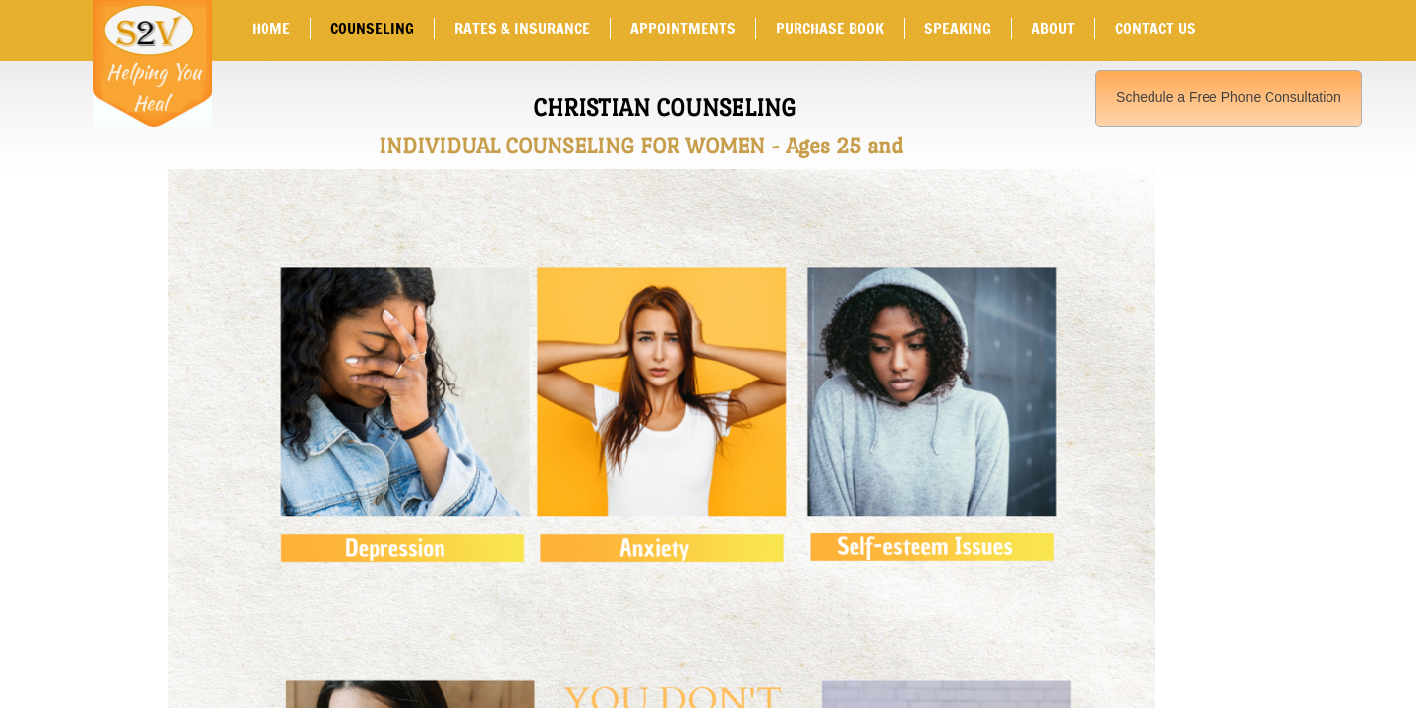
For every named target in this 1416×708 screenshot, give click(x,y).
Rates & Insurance (522, 28)
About (1053, 28)
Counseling (372, 28)
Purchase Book (830, 28)
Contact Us (1155, 28)
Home (271, 28)
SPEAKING (957, 28)
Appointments (683, 28)
